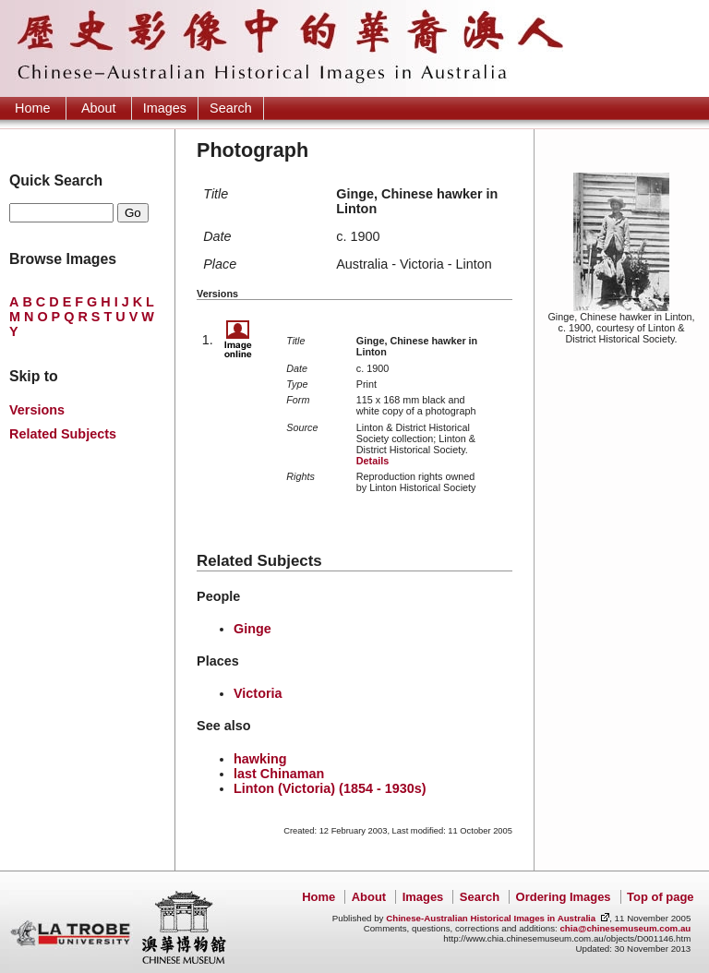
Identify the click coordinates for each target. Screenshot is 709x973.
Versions (37, 409)
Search (231, 108)
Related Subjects (62, 433)
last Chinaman (279, 773)
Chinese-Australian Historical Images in (490, 918)
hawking (260, 758)
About (98, 108)
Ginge (252, 628)
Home (32, 108)
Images (164, 108)
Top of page (660, 897)
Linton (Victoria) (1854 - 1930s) (330, 788)
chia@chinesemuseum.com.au (625, 928)
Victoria (258, 693)
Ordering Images (563, 897)
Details (372, 460)
